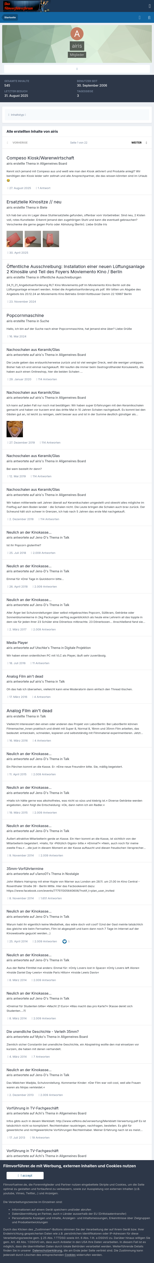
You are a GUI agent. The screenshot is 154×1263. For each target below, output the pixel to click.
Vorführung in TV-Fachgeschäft (32, 1108)
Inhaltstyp (17, 114)
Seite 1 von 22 (79, 142)
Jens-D (40, 537)
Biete (43, 207)
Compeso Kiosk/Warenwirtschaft (40, 158)
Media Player (17, 642)
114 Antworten (46, 379)
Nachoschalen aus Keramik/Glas (33, 349)
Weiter (137, 142)
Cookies (70, 1254)
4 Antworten (41, 697)
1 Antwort (43, 188)
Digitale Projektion (78, 648)
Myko (39, 1037)
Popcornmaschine (25, 315)
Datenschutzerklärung (47, 1250)
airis (9, 163)
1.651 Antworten (50, 898)
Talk (66, 537)
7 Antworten (41, 1056)
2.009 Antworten (43, 552)
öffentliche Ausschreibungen (61, 277)
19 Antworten (40, 1137)
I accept (25, 1175)
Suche (44, 321)
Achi (38, 1113)
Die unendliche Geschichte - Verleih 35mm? (43, 1031)
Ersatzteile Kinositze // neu (34, 201)
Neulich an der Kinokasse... (29, 532)
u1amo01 (41, 874)
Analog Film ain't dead (25, 676)
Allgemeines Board (53, 163)
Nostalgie (72, 874)
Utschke (41, 648)
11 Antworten (40, 663)
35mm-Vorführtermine (25, 868)
